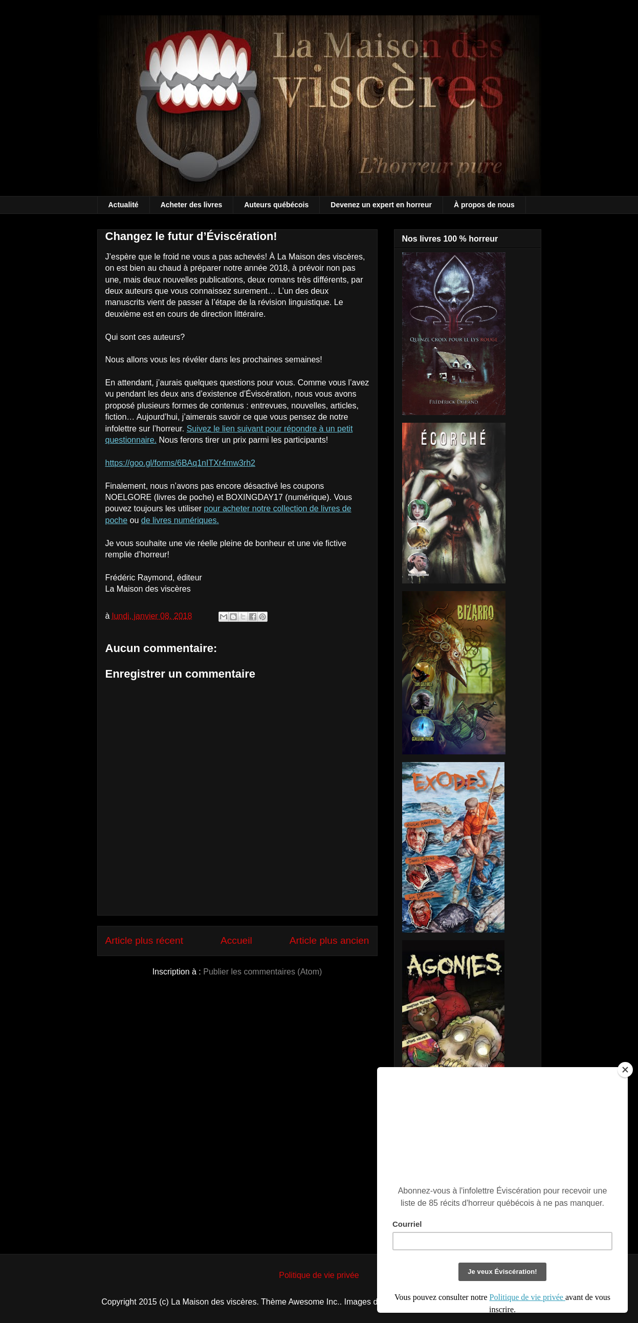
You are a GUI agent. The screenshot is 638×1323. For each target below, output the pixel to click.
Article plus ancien (329, 940)
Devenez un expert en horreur (381, 205)
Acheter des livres (192, 205)
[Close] (625, 1069)
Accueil (236, 940)
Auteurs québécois (276, 205)
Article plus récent (144, 940)
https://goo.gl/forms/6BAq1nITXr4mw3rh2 (180, 463)
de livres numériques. (180, 520)
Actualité (123, 205)
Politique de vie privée (319, 1275)
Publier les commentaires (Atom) (262, 971)
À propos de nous (484, 205)
